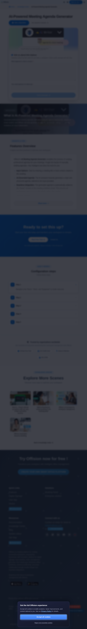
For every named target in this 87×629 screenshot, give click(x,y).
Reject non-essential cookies (43, 623)
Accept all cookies (43, 617)
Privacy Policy (46, 611)
